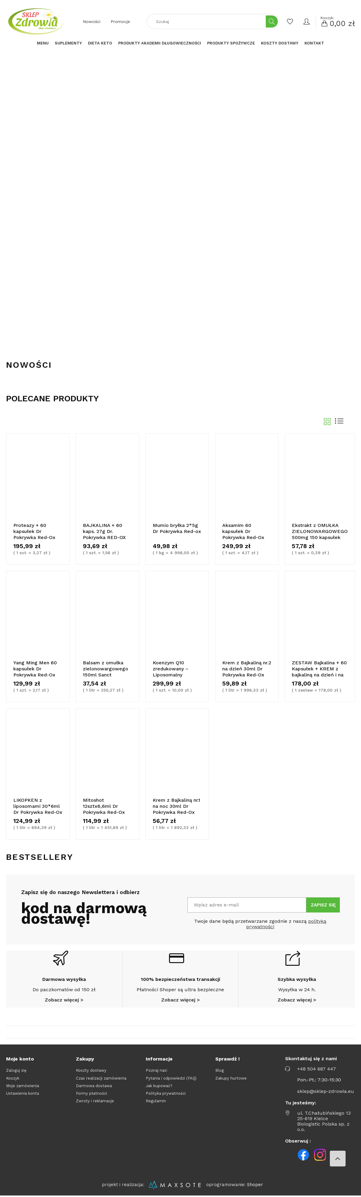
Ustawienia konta (22, 1093)
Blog (219, 1070)
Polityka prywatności (166, 1093)
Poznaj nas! (156, 1070)
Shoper (255, 1184)
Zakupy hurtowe (231, 1078)
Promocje (120, 21)
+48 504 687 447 (316, 1069)
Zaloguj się (16, 1070)
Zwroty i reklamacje (95, 1101)
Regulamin (156, 1101)
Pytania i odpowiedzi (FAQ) (171, 1078)
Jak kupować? (159, 1086)
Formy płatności (91, 1093)
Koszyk (12, 1078)
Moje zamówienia (22, 1086)
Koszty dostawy (91, 1070)
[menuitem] (43, 43)
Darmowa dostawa (94, 1086)
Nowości (91, 21)
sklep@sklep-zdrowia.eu (325, 1091)
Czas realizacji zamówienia (101, 1078)
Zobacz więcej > (64, 1000)
